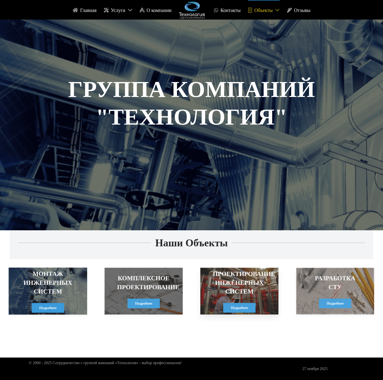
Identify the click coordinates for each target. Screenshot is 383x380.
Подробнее (47, 307)
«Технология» (127, 363)
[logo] (192, 10)
